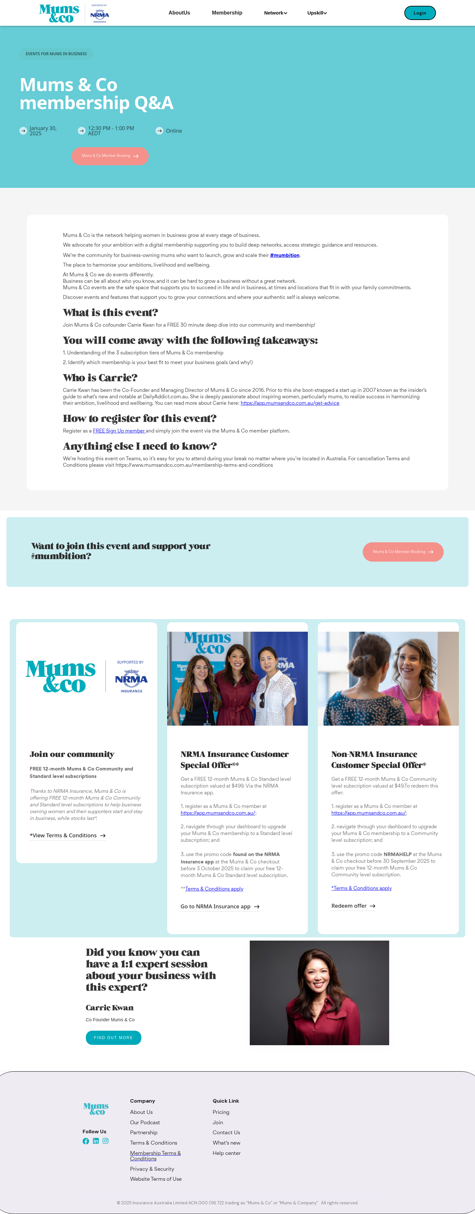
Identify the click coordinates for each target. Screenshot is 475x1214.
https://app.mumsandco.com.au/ (218, 813)
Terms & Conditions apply (214, 889)
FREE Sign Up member (119, 431)
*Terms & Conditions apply (361, 888)
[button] (276, 13)
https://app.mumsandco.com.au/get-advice (290, 403)
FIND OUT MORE (113, 1037)
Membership (227, 12)
